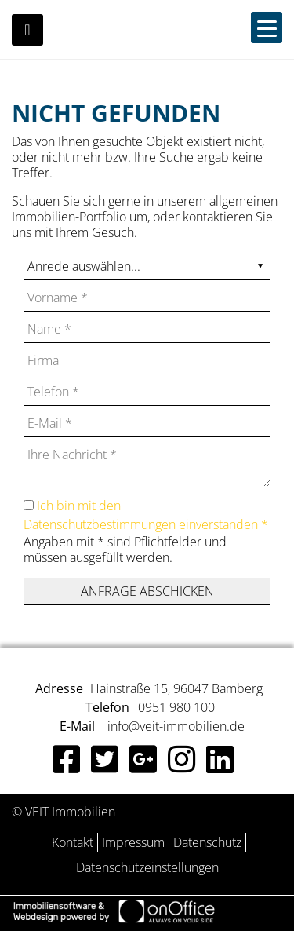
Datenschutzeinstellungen (147, 867)
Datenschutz (207, 842)
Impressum (133, 842)
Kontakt (72, 842)
